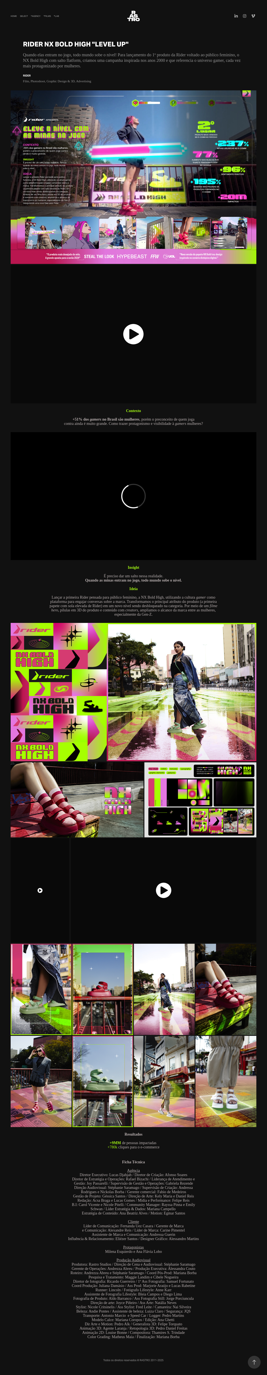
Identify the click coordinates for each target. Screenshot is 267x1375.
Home (14, 16)
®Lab (56, 16)
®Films (47, 16)
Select (24, 16)
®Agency (35, 16)
